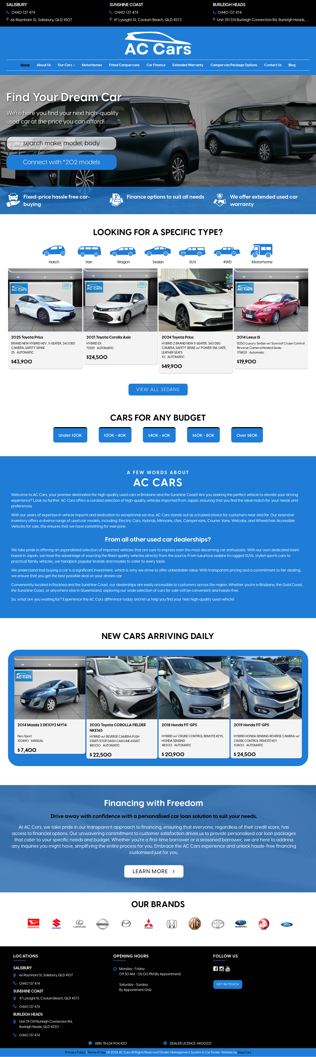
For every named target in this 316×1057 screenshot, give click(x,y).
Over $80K (247, 435)
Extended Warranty (188, 65)
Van (88, 262)
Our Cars (66, 65)
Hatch (54, 262)
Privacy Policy (75, 1052)
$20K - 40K (115, 435)
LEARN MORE (154, 871)
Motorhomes (92, 65)
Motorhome (262, 262)
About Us (44, 65)
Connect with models (61, 162)
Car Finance (156, 65)
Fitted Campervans (124, 65)
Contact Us (273, 65)
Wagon (123, 262)
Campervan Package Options (234, 65)
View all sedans (158, 389)
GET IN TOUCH (227, 984)
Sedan (158, 262)
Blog (292, 65)
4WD (227, 262)
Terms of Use (97, 1052)
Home (25, 65)
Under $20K (70, 435)
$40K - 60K (159, 435)
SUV (192, 262)
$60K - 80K (203, 435)
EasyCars (244, 1052)
